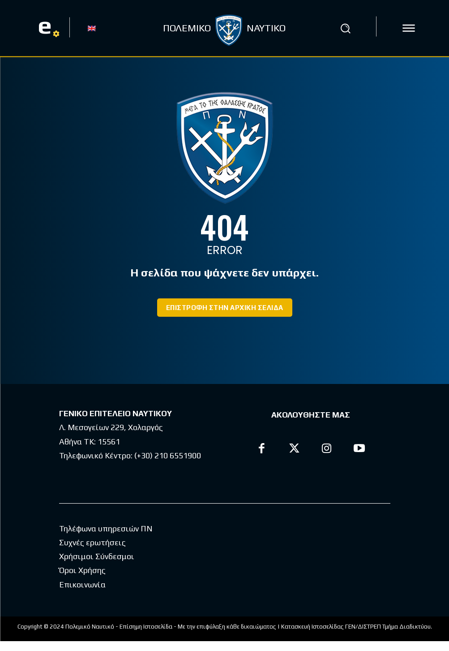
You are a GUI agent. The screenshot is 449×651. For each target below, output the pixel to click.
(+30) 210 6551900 (167, 455)
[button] (345, 28)
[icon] (409, 28)
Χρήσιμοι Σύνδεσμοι (96, 566)
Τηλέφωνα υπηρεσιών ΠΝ (106, 538)
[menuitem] (91, 28)
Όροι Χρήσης (82, 580)
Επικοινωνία (82, 594)
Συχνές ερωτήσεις (92, 552)
